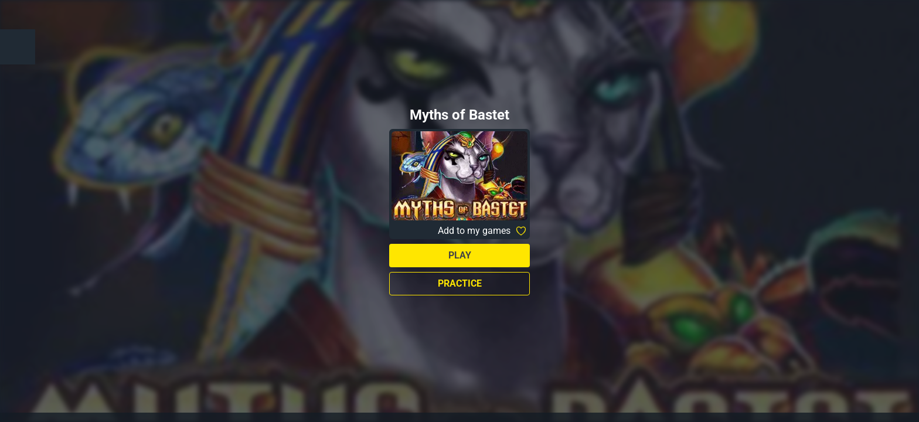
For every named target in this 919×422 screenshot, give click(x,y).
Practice (460, 283)
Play (459, 255)
